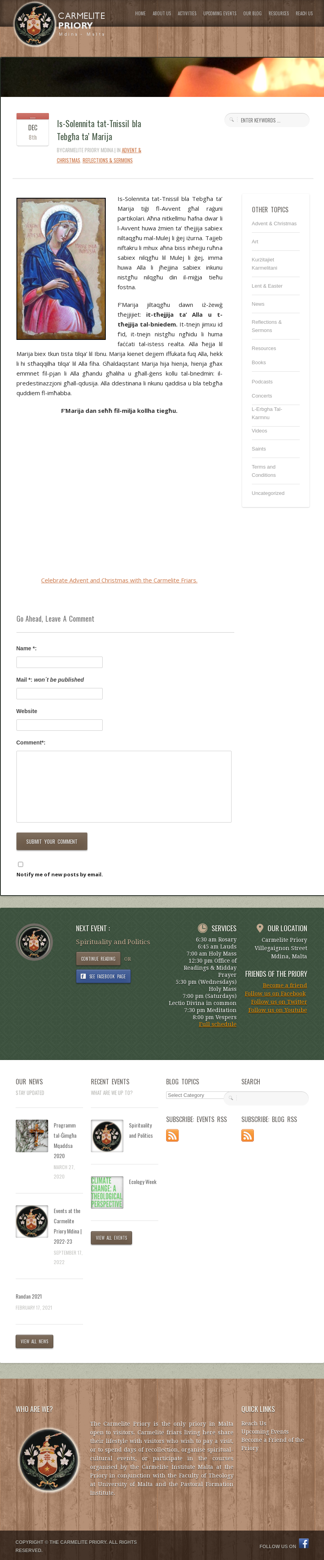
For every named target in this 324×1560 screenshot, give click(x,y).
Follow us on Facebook (275, 994)
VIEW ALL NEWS (35, 1341)
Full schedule (218, 1024)
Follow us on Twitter (279, 1002)
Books (259, 362)
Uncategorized (268, 493)
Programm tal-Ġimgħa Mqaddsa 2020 (65, 1140)
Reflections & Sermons (108, 160)
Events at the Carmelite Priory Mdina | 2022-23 (67, 1225)
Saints (259, 449)
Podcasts (262, 382)
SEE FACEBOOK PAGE (107, 976)
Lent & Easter (267, 286)
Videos (260, 431)
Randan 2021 (29, 1296)
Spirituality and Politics (141, 1130)
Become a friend (285, 985)
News (258, 304)
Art (255, 241)
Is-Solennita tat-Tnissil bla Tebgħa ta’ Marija (99, 129)
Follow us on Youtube (277, 1010)
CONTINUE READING (98, 959)
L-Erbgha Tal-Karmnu (267, 413)
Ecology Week (142, 1181)
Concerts (262, 396)
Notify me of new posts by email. (59, 874)
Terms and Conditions (264, 471)
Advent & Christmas (274, 223)
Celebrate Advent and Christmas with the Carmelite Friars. (119, 580)
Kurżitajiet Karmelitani (264, 264)
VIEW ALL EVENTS (111, 1238)
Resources (264, 348)
